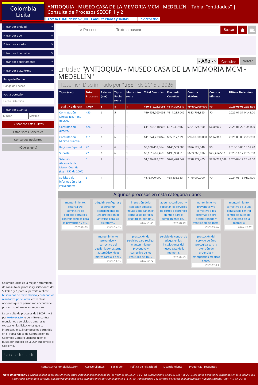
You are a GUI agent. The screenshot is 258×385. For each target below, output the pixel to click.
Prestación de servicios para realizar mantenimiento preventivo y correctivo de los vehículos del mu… (140, 247)
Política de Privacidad (143, 367)
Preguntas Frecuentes (203, 367)
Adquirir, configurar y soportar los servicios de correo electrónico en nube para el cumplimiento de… (173, 211)
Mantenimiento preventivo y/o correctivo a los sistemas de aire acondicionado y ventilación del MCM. (206, 213)
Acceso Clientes (95, 367)
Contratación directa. (67, 129)
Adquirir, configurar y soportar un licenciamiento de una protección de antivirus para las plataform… (108, 213)
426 (88, 127)
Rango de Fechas (14, 79)
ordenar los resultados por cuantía (28, 297)
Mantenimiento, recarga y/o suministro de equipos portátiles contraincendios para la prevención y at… (75, 213)
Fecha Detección (13, 94)
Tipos (62, 92)
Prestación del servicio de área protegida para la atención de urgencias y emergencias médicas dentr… (206, 249)
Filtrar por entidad (15, 27)
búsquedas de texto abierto (19, 295)
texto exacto (15, 317)
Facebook (117, 367)
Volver (248, 61)
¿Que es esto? (28, 147)
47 (87, 147)
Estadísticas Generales (28, 132)
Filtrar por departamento (19, 62)
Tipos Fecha (118, 94)
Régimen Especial (70, 147)
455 (88, 112)
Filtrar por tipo (12, 35)
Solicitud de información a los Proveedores (70, 182)
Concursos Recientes (28, 140)
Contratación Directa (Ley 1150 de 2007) (70, 117)
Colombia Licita (23, 11)
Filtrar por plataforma (17, 70)
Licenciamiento (172, 367)
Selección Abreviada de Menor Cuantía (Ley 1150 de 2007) (71, 165)
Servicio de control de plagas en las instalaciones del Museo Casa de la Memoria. (173, 245)
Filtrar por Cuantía (15, 110)
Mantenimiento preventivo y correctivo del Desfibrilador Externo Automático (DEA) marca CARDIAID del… (108, 247)
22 (87, 153)
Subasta (64, 153)
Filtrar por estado (14, 44)
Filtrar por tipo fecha (16, 53)
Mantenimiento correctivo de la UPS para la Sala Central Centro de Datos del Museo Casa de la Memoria (239, 213)
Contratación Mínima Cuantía (69, 139)
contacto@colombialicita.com (59, 367)
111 (88, 137)
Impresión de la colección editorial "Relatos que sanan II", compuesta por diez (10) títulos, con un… (141, 211)
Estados (106, 92)
